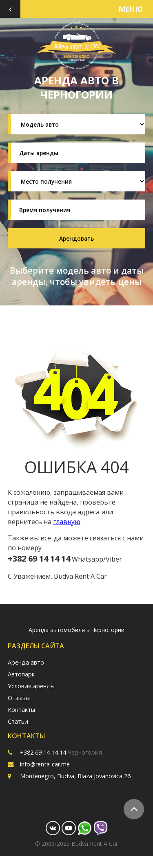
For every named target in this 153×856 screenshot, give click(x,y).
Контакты (21, 709)
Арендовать (76, 238)
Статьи (18, 721)
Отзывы (19, 698)
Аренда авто (26, 662)
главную (66, 521)
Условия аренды (31, 686)
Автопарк (21, 674)
